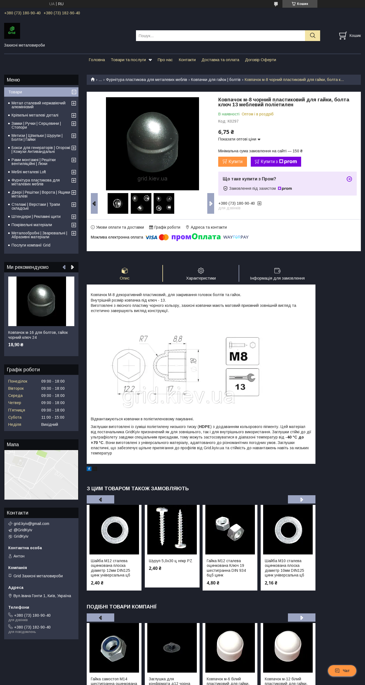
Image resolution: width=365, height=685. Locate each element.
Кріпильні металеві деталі (35, 115)
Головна (97, 59)
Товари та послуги (128, 59)
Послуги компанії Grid (31, 245)
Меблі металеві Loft (29, 172)
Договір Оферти (260, 59)
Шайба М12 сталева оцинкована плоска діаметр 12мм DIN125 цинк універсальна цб (110, 568)
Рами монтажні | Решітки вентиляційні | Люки (34, 162)
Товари (15, 92)
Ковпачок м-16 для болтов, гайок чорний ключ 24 (38, 335)
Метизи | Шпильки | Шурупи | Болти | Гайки (37, 137)
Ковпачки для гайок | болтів (216, 79)
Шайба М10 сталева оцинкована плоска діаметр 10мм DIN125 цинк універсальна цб (284, 568)
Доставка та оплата (220, 59)
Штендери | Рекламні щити (36, 216)
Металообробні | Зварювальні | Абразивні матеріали (39, 235)
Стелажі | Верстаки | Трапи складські (36, 206)
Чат (342, 670)
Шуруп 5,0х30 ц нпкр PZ (170, 561)
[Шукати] (312, 35)
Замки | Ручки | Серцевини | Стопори (36, 125)
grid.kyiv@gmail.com (31, 523)
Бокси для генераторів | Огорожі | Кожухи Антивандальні (41, 149)
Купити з (279, 161)
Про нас (165, 59)
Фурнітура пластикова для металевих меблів (146, 79)
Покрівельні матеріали (32, 225)
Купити (235, 161)
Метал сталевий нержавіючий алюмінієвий (39, 105)
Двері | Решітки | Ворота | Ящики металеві (41, 194)
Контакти (187, 59)
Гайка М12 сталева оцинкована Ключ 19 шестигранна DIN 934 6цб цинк (226, 568)
